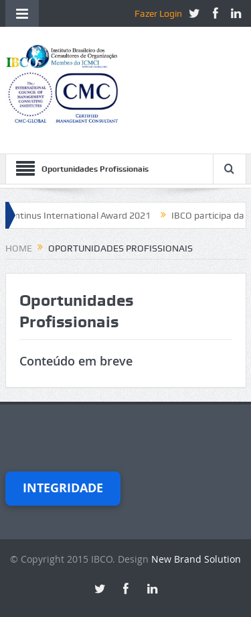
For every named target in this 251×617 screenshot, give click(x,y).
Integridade (63, 488)
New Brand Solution (196, 559)
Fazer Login (158, 13)
